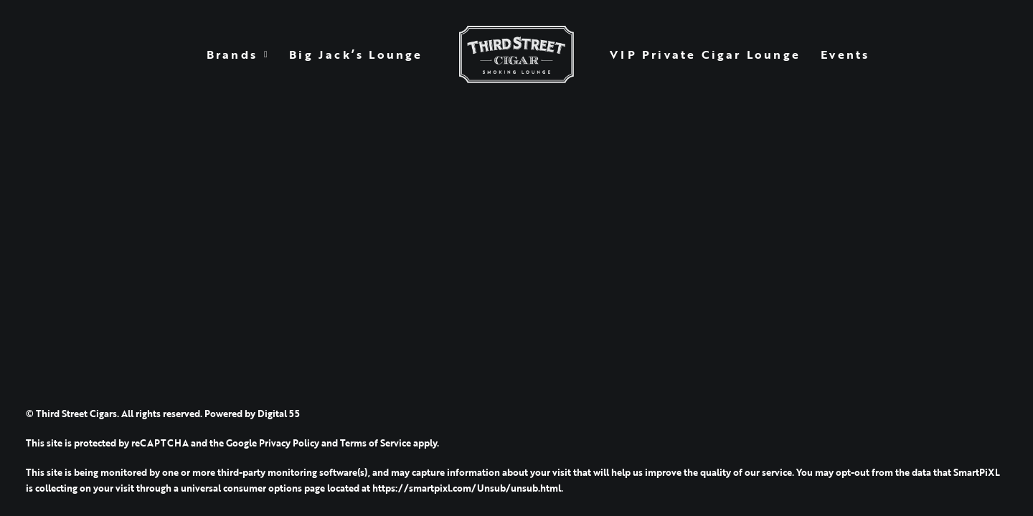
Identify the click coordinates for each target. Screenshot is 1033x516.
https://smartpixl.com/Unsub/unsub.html (466, 488)
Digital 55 (279, 413)
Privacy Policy (289, 443)
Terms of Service (375, 443)
